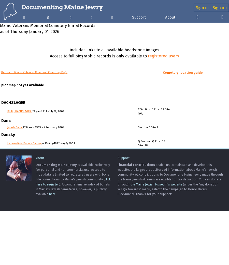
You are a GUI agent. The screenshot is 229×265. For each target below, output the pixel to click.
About (170, 17)
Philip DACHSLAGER (19, 111)
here (52, 194)
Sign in (202, 7)
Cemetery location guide (183, 72)
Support (139, 17)
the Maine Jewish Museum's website (156, 184)
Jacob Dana (15, 127)
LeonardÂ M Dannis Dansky (24, 143)
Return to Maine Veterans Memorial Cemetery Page (34, 72)
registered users (163, 56)
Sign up (220, 7)
